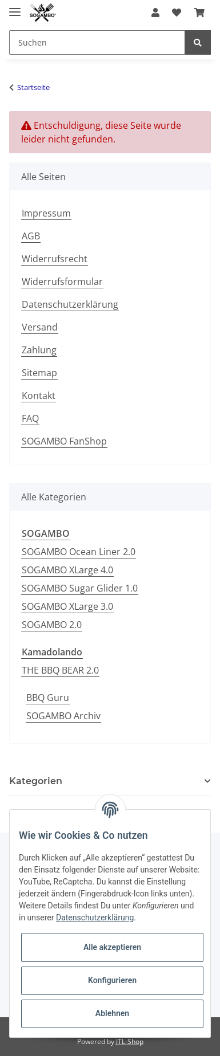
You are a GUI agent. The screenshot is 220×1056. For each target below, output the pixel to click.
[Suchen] (97, 42)
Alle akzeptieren (112, 947)
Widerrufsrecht (54, 258)
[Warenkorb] (199, 12)
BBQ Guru (47, 697)
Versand (40, 327)
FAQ (30, 418)
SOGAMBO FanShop (64, 441)
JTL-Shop (129, 1041)
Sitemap (39, 372)
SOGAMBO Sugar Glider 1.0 (80, 588)
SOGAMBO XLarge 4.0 (67, 570)
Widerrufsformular (62, 281)
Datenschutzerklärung (70, 304)
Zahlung (39, 350)
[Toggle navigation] (15, 7)
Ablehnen (112, 1013)
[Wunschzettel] (176, 12)
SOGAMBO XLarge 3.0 (67, 606)
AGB (31, 236)
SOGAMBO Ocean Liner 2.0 (78, 551)
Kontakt (38, 395)
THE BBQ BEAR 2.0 (60, 670)
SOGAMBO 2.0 (52, 624)
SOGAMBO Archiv (63, 716)
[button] (155, 12)
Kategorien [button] (35, 781)
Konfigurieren (112, 980)
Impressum (46, 213)
